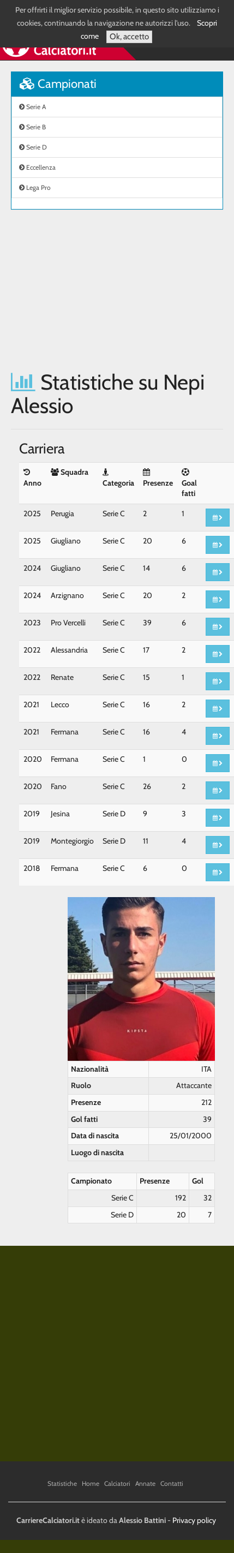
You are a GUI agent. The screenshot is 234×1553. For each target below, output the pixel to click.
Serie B (32, 127)
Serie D (33, 147)
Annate (145, 1483)
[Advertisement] (102, 290)
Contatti (171, 1483)
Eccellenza (37, 167)
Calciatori (117, 1483)
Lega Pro (35, 187)
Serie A (32, 107)
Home (90, 1483)
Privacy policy (194, 1520)
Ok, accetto (129, 36)
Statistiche (62, 1483)
